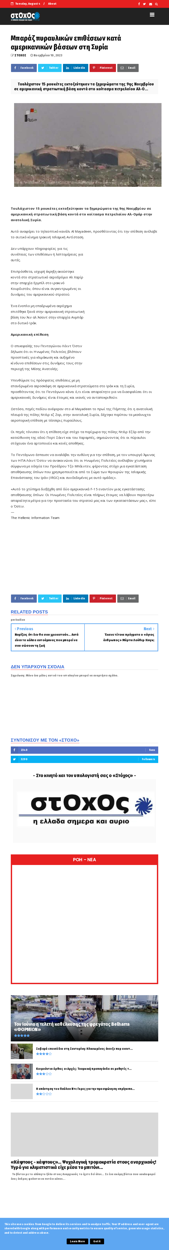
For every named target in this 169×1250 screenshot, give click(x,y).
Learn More (77, 1241)
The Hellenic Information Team (35, 517)
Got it (97, 1241)
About (52, 3)
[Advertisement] (121, 313)
